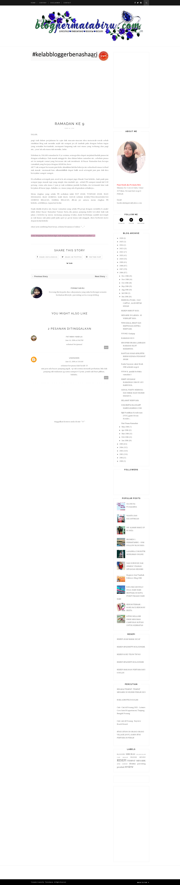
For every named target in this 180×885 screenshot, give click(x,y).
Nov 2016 (125, 279)
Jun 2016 (125, 296)
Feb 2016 (125, 437)
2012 (121, 454)
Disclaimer (55, 3)
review (129, 767)
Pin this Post (95, 257)
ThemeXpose (49, 882)
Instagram (141, 221)
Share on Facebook (48, 257)
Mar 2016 (125, 434)
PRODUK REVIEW (138, 757)
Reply (106, 347)
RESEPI (121, 760)
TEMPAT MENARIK (136, 760)
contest (125, 764)
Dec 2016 (125, 276)
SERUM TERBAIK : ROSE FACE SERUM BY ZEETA (135, 607)
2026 (122, 238)
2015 (121, 444)
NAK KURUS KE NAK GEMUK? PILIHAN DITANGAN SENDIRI (134, 566)
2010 (122, 461)
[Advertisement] (69, 92)
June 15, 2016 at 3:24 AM (74, 362)
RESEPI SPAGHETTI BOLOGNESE (131, 647)
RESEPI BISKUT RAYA (130, 311)
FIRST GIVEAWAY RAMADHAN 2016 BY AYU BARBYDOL (132, 382)
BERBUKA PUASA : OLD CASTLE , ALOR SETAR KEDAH (131, 303)
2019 (122, 262)
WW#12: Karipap (128, 333)
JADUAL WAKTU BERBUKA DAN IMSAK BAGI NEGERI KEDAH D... (132, 393)
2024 (122, 245)
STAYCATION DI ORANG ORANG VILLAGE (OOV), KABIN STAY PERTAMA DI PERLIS (130, 735)
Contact (67, 3)
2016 (122, 272)
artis (118, 764)
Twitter (131, 221)
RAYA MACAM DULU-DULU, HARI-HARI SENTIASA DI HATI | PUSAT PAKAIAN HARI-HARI (131, 593)
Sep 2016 (125, 286)
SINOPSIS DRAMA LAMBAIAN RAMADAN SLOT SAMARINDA (133, 346)
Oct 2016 (125, 283)
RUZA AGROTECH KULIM (127, 700)
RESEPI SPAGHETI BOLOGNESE (130, 662)
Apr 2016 (125, 430)
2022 (122, 252)
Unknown (74, 358)
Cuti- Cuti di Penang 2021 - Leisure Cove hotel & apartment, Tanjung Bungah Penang (131, 710)
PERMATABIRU (78, 288)
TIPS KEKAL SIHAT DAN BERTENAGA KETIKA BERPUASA (131, 326)
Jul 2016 (125, 293)
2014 (122, 447)
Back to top (143, 882)
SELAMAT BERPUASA (130, 400)
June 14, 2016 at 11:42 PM (74, 340)
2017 (121, 269)
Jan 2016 (125, 440)
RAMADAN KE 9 (127, 338)
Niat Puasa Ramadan (129, 423)
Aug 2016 (125, 290)
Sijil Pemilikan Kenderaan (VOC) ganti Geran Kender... (131, 416)
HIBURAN (130, 754)
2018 (121, 266)
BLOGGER (121, 754)
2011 (121, 458)
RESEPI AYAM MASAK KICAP (128, 639)
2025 (122, 242)
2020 (122, 259)
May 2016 (125, 427)
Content (43, 3)
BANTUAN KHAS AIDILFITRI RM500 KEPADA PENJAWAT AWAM (133, 356)
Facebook (121, 221)
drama (132, 763)
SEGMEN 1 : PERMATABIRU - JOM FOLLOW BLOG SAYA (135, 542)
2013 (122, 451)
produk (120, 767)
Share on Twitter (73, 257)
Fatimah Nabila (74, 337)
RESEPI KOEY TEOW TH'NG (129, 654)
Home (33, 3)
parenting (141, 764)
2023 (122, 248)
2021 (121, 255)
